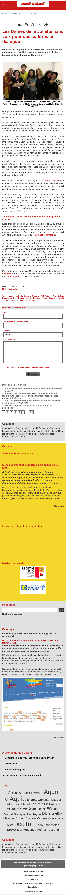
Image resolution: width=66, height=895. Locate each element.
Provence (29, 829)
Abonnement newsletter (32, 872)
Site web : (7, 330)
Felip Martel (22, 804)
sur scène (7, 273)
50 (31, 412)
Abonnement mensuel (33, 876)
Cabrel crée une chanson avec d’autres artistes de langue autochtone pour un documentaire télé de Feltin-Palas (30, 395)
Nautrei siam (10, 763)
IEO (49, 809)
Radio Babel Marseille (44, 235)
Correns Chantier (32, 296)
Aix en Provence (31, 793)
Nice (10, 825)
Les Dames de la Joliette (26, 298)
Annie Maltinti (15, 296)
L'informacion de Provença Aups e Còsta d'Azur (28, 758)
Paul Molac (51, 825)
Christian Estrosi (49, 799)
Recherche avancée (12, 614)
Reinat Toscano (48, 829)
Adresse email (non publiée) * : (17, 321)
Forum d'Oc (39, 804)
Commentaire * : (10, 340)
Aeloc (13, 792)
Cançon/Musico (30, 13)
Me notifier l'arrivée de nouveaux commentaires (28, 367)
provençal (14, 829)
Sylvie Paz (30, 300)
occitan (24, 823)
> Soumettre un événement (18, 453)
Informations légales (14, 769)
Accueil (5, 13)
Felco (9, 804)
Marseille (52, 813)
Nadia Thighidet (18, 300)
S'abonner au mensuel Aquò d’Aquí (22, 775)
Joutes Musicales (53, 180)
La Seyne (34, 814)
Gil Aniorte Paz (48, 296)
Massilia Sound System (19, 818)
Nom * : (6, 312)
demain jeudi (13, 276)
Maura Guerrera (48, 298)
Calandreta (30, 799)
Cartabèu (7, 446)
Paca (39, 825)
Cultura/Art (15, 13)
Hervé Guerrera (30, 808)
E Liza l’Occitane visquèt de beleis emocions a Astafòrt (32, 388)
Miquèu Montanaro (50, 818)
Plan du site (33, 879)
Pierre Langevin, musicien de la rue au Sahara (27, 405)
